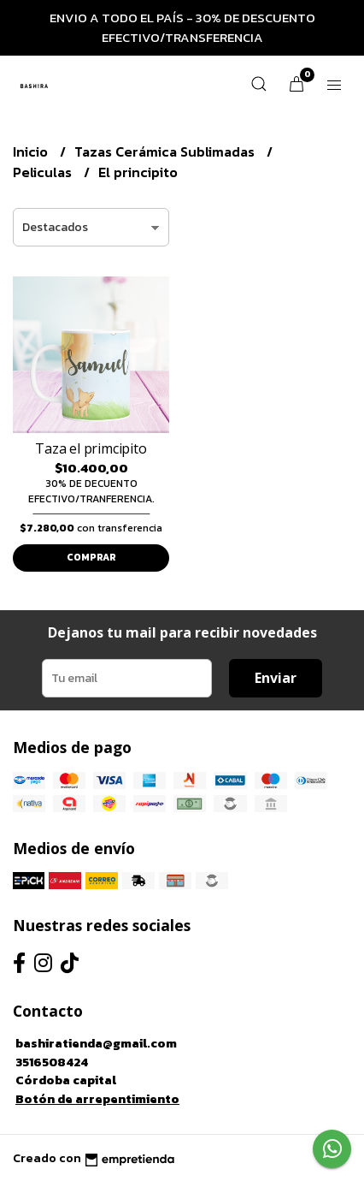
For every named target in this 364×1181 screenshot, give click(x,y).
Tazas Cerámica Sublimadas (166, 151)
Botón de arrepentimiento (97, 1098)
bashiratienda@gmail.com (96, 1043)
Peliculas (44, 172)
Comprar (91, 557)
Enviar (275, 677)
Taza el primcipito (90, 448)
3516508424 (51, 1062)
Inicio (32, 151)
